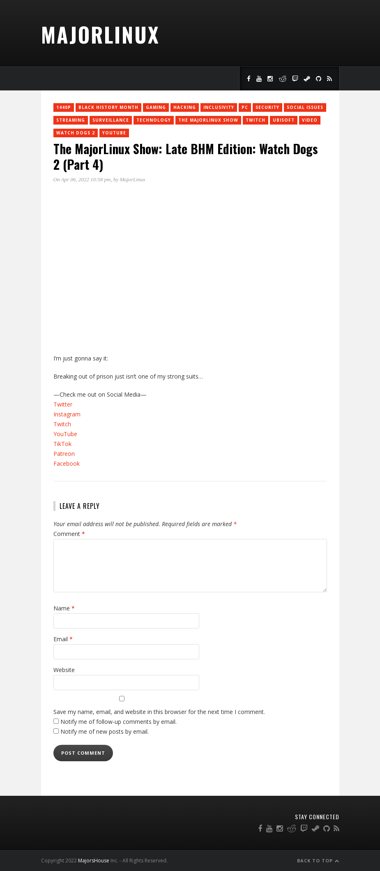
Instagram (67, 414)
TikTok (62, 444)
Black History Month (108, 107)
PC (245, 107)
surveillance (110, 120)
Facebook (66, 463)
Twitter (62, 404)
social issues (305, 107)
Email (63, 639)
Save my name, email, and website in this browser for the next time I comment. (159, 712)
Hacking (184, 107)
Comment (69, 534)
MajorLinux (100, 34)
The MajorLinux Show (208, 120)
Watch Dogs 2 (75, 133)
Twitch (62, 424)
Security (267, 107)
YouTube (114, 133)
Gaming (156, 107)
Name (64, 608)
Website (64, 670)
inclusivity (218, 107)
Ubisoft (284, 120)
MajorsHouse (93, 860)
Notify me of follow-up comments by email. (118, 721)
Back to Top (318, 860)
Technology (153, 120)
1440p (63, 107)
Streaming (70, 120)
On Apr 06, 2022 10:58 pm (82, 179)
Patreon (64, 453)
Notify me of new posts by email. (104, 731)
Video (310, 120)
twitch (255, 120)
